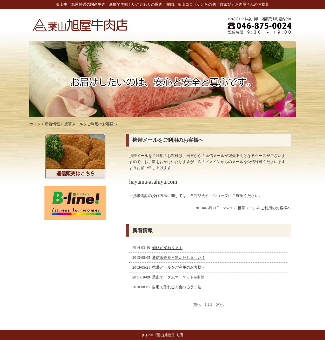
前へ (197, 304)
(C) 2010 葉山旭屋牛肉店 (162, 335)
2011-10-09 (168, 277)
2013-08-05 (169, 257)
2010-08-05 (167, 287)
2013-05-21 (169, 267)
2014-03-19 (157, 247)
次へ (220, 304)
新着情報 (52, 124)
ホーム (35, 124)
